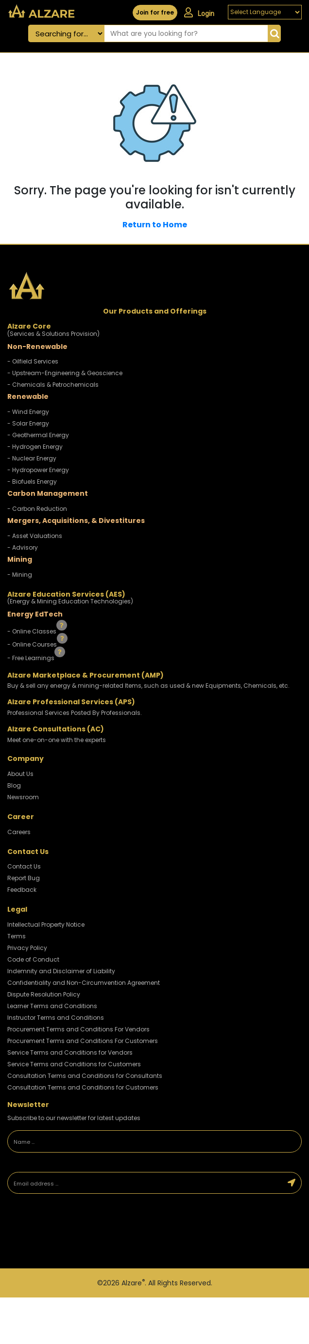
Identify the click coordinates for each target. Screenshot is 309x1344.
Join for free (155, 12)
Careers (19, 832)
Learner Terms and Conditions (52, 1006)
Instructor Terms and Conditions (55, 1017)
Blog (14, 785)
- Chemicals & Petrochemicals (53, 384)
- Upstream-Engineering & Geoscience (64, 373)
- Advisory (22, 547)
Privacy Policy (27, 948)
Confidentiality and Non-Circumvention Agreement (83, 983)
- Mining (19, 574)
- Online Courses (32, 644)
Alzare (133, 1283)
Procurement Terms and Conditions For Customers (82, 1041)
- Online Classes (32, 631)
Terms (16, 936)
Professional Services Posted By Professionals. (74, 713)
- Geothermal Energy (38, 435)
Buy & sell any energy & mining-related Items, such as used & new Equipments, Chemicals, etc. (148, 685)
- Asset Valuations (34, 536)
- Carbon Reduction (37, 509)
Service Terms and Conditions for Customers (74, 1064)
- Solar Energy (28, 423)
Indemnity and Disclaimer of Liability (61, 971)
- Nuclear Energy (31, 458)
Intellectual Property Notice (46, 924)
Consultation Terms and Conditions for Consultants (84, 1076)
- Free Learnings (31, 658)
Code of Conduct (33, 959)
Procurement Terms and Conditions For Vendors (78, 1029)
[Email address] (145, 1183)
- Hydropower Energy (38, 470)
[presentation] (75, 1232)
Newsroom (23, 797)
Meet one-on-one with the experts (56, 740)
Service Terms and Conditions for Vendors (70, 1052)
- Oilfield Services (32, 361)
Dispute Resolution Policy (43, 994)
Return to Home (154, 224)
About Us (20, 774)
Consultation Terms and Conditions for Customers (82, 1087)
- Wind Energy (28, 412)
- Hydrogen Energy (35, 447)
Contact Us (24, 866)
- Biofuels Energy (32, 481)
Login (199, 12)
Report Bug (23, 878)
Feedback (21, 889)
